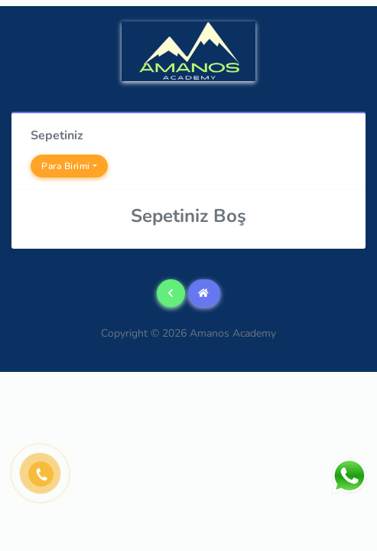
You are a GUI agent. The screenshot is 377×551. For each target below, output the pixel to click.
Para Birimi (65, 166)
